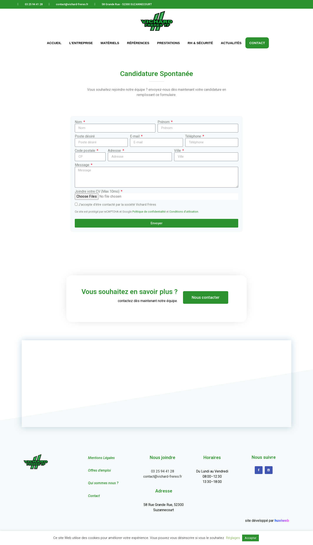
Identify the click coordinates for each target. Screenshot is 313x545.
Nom (79, 122)
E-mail (135, 136)
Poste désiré (85, 136)
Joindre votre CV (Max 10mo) (97, 191)
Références (138, 43)
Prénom (164, 122)
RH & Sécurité (200, 43)
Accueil (54, 43)
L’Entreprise (81, 43)
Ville (178, 150)
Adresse (115, 150)
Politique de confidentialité (149, 211)
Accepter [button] (250, 538)
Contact (257, 43)
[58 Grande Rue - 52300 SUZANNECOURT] (156, 383)
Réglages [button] (233, 538)
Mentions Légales (101, 458)
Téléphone (193, 136)
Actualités (231, 43)
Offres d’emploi (99, 470)
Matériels (110, 43)
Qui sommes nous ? (103, 483)
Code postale (85, 150)
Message (82, 165)
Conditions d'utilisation (183, 211)
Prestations (168, 43)
